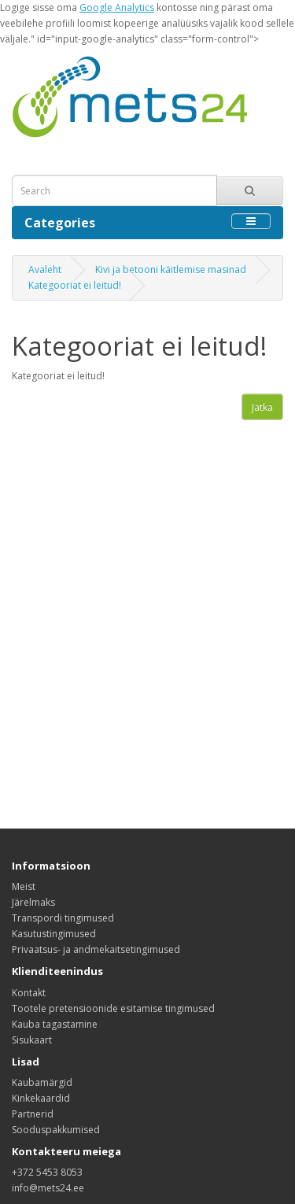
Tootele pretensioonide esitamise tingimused (113, 1008)
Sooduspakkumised (56, 1129)
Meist (23, 886)
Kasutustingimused (54, 933)
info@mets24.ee (48, 1188)
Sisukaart (32, 1040)
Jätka (262, 407)
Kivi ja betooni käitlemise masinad (170, 269)
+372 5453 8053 (47, 1172)
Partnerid (32, 1114)
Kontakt (29, 992)
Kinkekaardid (41, 1098)
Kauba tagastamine (55, 1024)
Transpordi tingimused (63, 918)
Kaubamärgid (42, 1082)
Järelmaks (33, 902)
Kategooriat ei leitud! (74, 285)
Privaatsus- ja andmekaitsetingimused (96, 949)
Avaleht (44, 269)
